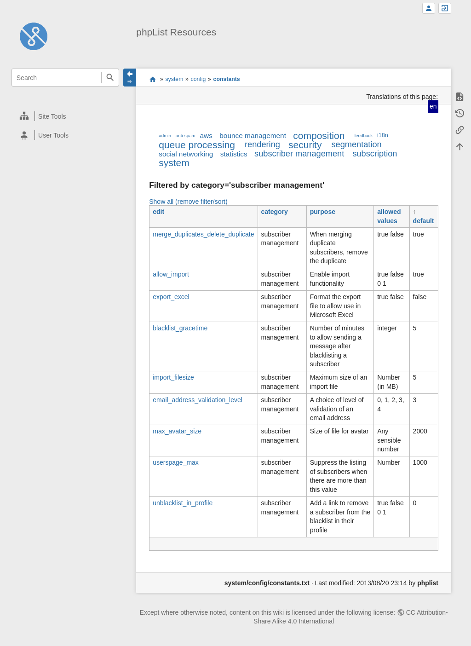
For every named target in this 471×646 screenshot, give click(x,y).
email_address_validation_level (197, 400)
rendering (262, 144)
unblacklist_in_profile (183, 503)
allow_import (171, 274)
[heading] (65, 116)
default (423, 221)
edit (158, 211)
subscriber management (299, 153)
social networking (186, 154)
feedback (363, 135)
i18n (382, 135)
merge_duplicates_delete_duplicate (203, 234)
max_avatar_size (177, 431)
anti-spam (185, 135)
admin (165, 135)
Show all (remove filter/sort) (188, 201)
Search (110, 77)
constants (226, 79)
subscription (374, 153)
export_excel (171, 296)
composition (319, 135)
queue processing (197, 144)
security (305, 144)
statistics (233, 154)
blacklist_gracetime (180, 328)
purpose (322, 211)
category (274, 211)
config (198, 79)
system (174, 79)
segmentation (356, 144)
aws (206, 135)
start (152, 79)
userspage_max (176, 462)
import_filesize (173, 377)
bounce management (252, 135)
